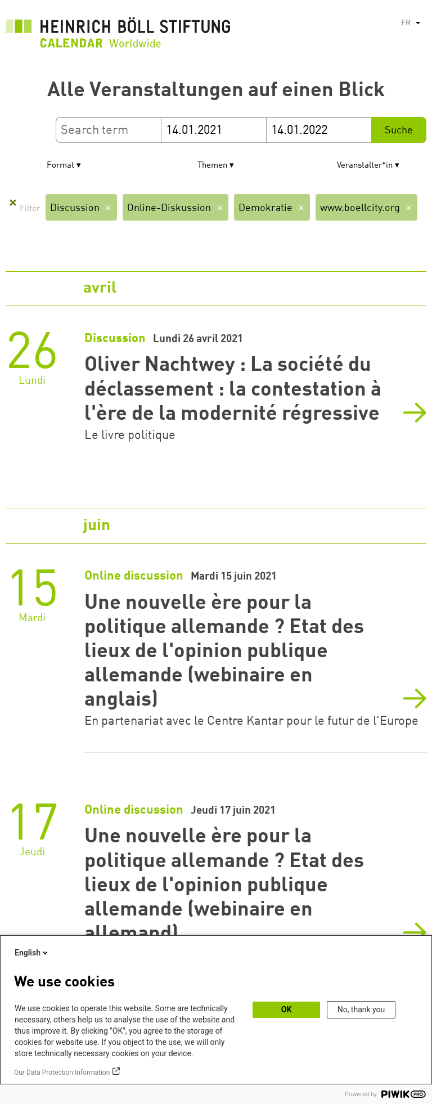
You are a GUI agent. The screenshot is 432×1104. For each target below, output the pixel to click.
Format (60, 165)
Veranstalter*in (365, 165)
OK (286, 1009)
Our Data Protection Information (62, 1072)
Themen (212, 165)
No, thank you (361, 1009)
